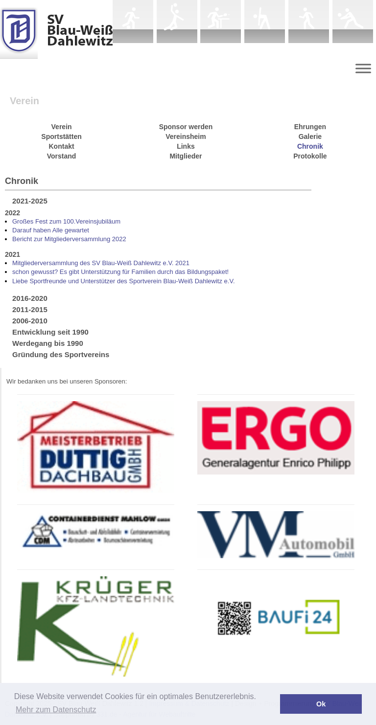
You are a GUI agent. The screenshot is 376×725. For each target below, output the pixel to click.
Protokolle (310, 156)
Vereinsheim (185, 136)
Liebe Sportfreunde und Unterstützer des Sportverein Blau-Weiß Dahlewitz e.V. (123, 281)
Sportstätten (61, 136)
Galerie (310, 136)
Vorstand (61, 156)
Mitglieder (185, 156)
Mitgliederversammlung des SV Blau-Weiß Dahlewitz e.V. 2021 (100, 263)
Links (186, 146)
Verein (24, 100)
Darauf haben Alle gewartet (50, 230)
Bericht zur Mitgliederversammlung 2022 (69, 239)
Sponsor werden (186, 127)
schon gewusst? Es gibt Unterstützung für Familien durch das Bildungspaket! (120, 271)
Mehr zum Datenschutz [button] (56, 709)
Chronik (310, 146)
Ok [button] (321, 704)
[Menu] (363, 68)
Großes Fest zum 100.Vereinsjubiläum (66, 221)
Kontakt (61, 146)
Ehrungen (310, 127)
